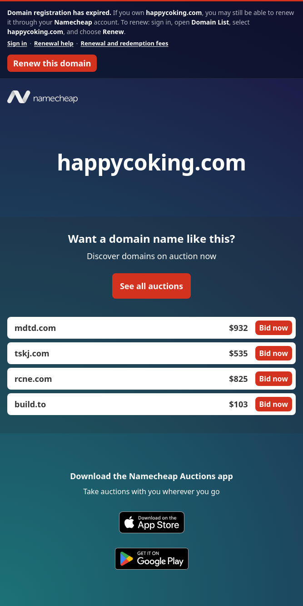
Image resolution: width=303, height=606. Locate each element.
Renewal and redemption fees (124, 43)
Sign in (17, 43)
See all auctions (151, 285)
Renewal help (54, 43)
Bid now (273, 328)
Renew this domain (52, 63)
